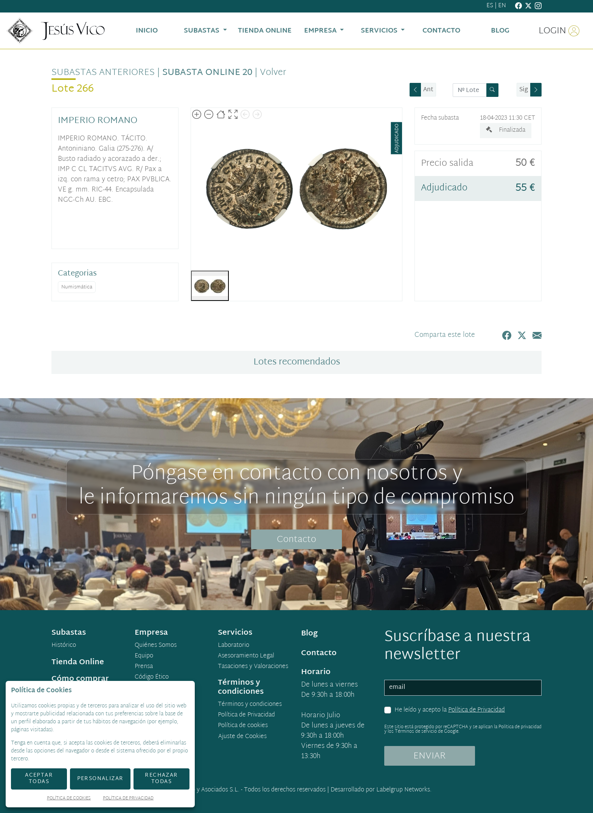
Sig (523, 89)
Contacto (296, 539)
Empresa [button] (321, 31)
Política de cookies (243, 726)
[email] (463, 688)
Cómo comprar (80, 679)
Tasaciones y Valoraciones (253, 667)
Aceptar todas (39, 779)
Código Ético (152, 677)
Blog (309, 633)
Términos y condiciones (250, 704)
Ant (428, 89)
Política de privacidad (520, 727)
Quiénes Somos (156, 645)
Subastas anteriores (103, 72)
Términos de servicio (416, 731)
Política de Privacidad (476, 710)
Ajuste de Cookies (242, 736)
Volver (273, 72)
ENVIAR (429, 756)
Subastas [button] (202, 31)
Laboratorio (233, 645)
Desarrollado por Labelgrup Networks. (381, 790)
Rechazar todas (161, 779)
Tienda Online (77, 662)
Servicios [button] (380, 31)
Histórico (63, 645)
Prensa (144, 667)
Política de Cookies (69, 799)
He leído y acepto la (449, 710)
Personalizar (100, 778)
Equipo (144, 656)
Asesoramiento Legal (246, 656)
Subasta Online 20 (207, 72)
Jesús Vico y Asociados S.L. (203, 790)
